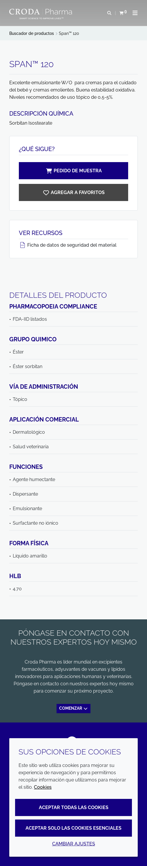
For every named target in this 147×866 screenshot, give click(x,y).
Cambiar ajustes (73, 844)
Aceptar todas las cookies (73, 807)
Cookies (43, 787)
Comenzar (73, 708)
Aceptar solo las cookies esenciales (73, 828)
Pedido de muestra (74, 170)
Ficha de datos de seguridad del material (68, 245)
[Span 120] (73, 192)
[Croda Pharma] (41, 11)
